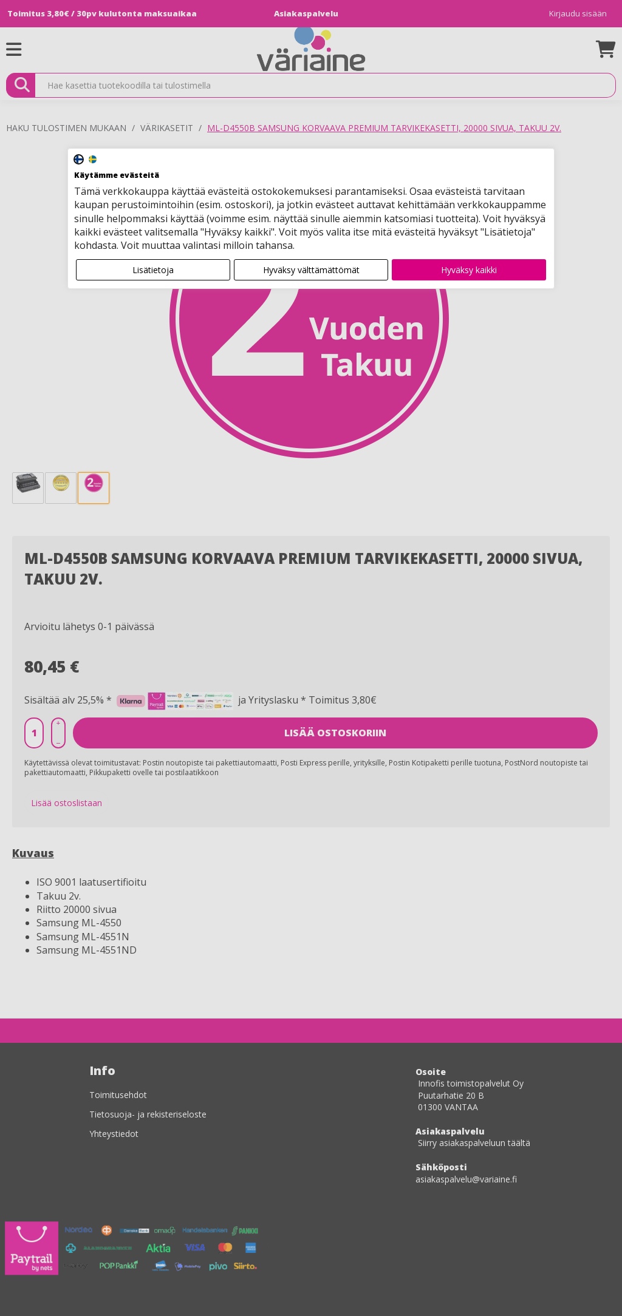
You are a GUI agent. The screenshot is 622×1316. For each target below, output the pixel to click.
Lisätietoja (153, 270)
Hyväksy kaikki (469, 270)
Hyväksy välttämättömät (311, 270)
